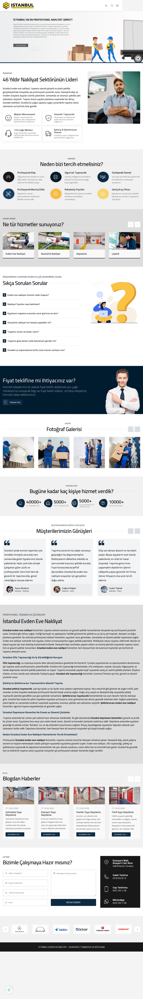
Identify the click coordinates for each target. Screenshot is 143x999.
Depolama (81, 254)
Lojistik (115, 254)
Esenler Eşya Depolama (88, 812)
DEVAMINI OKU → (15, 834)
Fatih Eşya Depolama (123, 812)
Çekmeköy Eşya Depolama (14, 813)
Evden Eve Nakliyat (15, 254)
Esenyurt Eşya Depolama (48, 813)
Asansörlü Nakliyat (50, 254)
